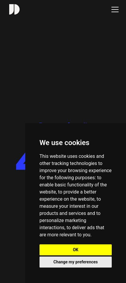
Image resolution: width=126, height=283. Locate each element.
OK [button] (75, 249)
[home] (13, 9)
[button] (114, 9)
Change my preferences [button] (75, 262)
